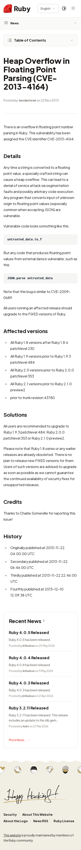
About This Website (37, 814)
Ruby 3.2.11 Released (29, 707)
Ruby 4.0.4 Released (29, 657)
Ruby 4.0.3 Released (29, 682)
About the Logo (15, 820)
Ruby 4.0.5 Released (29, 632)
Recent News (27, 620)
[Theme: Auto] (64, 9)
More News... (20, 740)
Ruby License (64, 820)
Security (10, 814)
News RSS (40, 820)
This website (12, 835)
